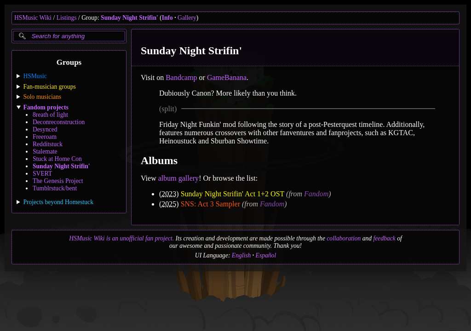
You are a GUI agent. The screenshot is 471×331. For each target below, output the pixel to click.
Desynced (45, 129)
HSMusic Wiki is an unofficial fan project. (121, 238)
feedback (384, 238)
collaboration (344, 238)
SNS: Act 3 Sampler (210, 204)
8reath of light (50, 114)
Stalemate (45, 151)
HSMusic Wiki (33, 17)
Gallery (187, 17)
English (241, 255)
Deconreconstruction (59, 122)
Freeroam (45, 136)
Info (167, 17)
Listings (67, 17)
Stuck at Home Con (57, 158)
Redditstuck (48, 144)
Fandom (316, 194)
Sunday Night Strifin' (129, 17)
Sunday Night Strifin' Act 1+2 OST (232, 194)
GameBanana (227, 77)
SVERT (42, 173)
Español (266, 255)
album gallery (178, 178)
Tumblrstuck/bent (55, 188)
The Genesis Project (58, 180)
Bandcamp (181, 77)
